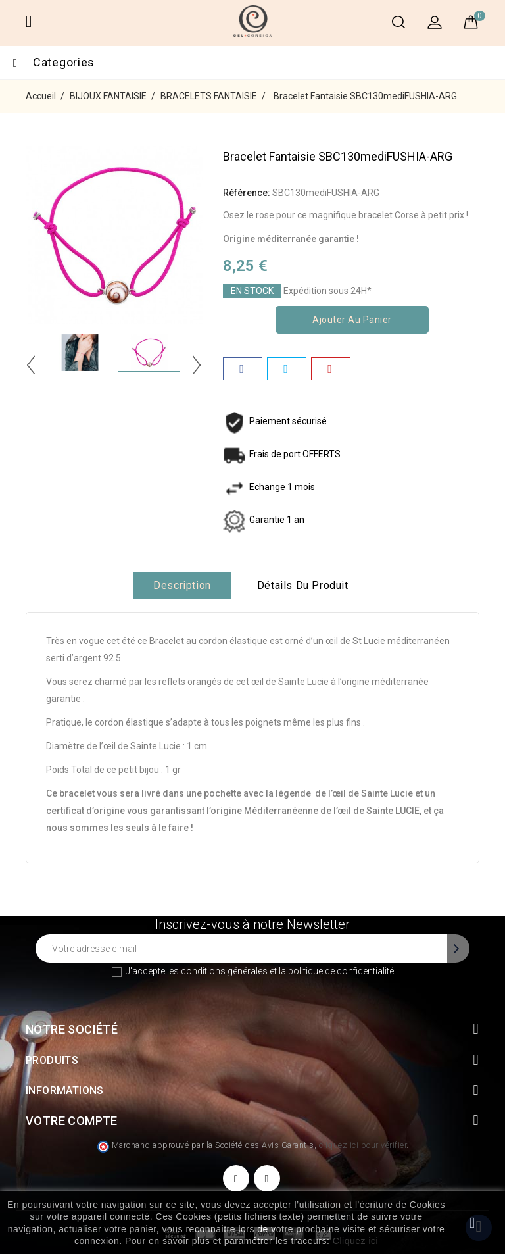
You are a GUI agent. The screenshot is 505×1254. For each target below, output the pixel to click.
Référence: (246, 193)
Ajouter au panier (352, 319)
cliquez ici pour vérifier (363, 1145)
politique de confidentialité (341, 971)
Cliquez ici (355, 1241)
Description (182, 585)
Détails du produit (303, 585)
